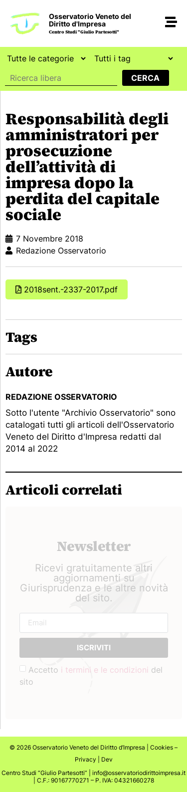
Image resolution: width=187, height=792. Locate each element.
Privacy (85, 759)
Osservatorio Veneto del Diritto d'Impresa (90, 20)
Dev (107, 759)
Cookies (161, 747)
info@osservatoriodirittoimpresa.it (139, 773)
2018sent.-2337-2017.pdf (71, 289)
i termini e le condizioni (105, 670)
